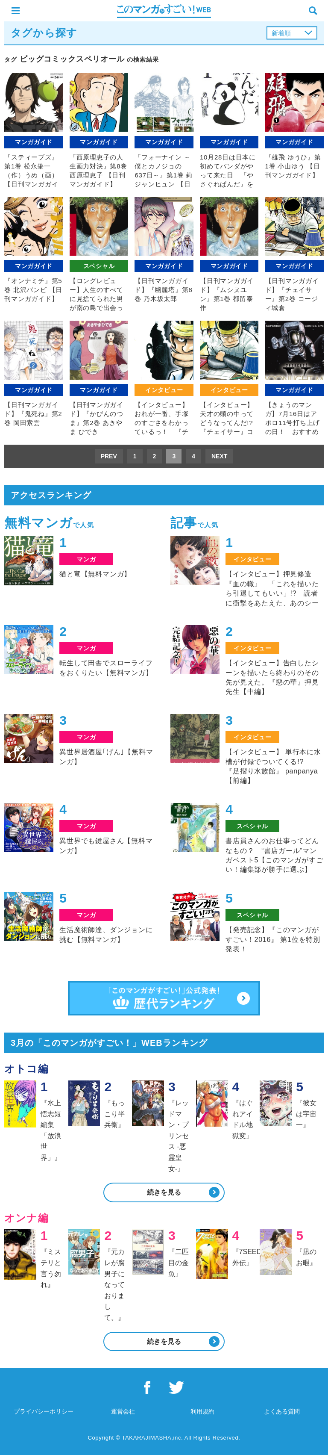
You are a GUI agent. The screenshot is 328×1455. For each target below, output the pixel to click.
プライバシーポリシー (43, 1411)
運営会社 (123, 1411)
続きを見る (164, 1192)
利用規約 (202, 1411)
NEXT (219, 456)
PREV (109, 456)
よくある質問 (282, 1411)
